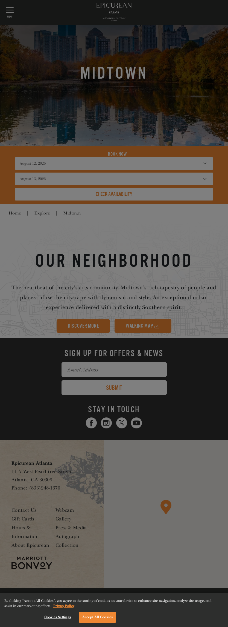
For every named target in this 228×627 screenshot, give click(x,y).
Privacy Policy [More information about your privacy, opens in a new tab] (63, 608)
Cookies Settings (57, 619)
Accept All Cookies (97, 619)
